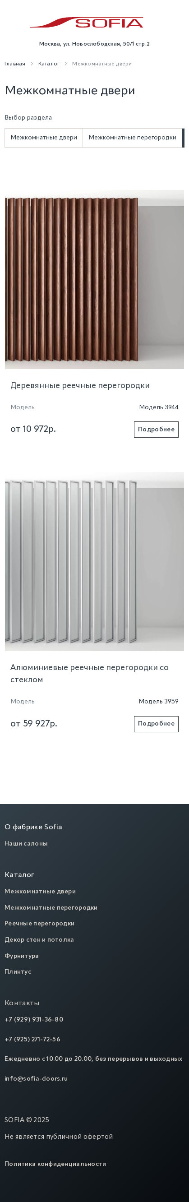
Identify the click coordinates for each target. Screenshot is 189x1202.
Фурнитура (22, 956)
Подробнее (156, 429)
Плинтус (18, 972)
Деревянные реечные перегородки (80, 386)
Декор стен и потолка (39, 940)
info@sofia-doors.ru (36, 1079)
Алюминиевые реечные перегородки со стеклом (89, 674)
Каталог (19, 875)
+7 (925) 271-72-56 (32, 1039)
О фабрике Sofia (34, 827)
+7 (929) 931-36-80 (34, 1020)
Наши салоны (26, 844)
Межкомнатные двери (43, 137)
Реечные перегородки (39, 923)
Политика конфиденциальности (55, 1164)
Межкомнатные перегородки (132, 137)
